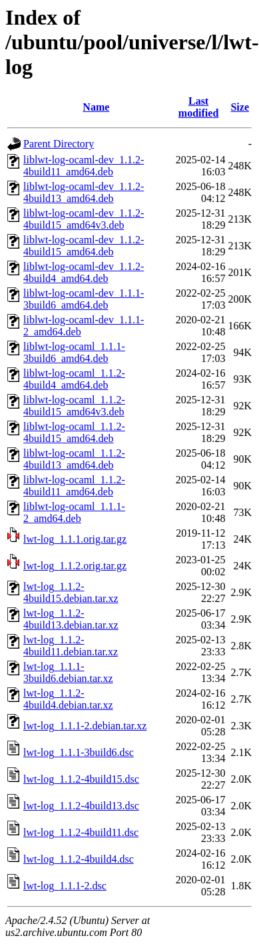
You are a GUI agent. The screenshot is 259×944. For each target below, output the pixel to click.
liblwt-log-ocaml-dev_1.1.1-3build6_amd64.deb (83, 299)
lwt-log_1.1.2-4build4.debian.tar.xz (68, 699)
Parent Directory (58, 143)
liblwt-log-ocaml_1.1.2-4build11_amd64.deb (74, 485)
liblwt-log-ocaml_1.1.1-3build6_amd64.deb (74, 352)
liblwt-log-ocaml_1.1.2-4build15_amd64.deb (74, 432)
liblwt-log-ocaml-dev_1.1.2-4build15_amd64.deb (83, 245)
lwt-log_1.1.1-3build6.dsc (78, 752)
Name (96, 107)
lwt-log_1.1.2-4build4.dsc (78, 859)
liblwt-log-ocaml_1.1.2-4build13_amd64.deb (74, 459)
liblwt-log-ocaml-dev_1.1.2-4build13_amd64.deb (83, 192)
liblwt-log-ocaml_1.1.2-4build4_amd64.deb (74, 379)
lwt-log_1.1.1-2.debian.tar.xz (84, 725)
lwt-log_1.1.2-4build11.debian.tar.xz (70, 645)
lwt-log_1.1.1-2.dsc (65, 885)
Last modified (198, 107)
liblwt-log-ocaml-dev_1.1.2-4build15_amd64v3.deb (83, 219)
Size (239, 107)
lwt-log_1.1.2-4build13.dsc (81, 805)
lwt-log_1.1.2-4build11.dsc (80, 832)
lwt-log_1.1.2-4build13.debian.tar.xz (71, 619)
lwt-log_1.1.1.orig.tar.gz (75, 539)
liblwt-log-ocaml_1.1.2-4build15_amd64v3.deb (74, 405)
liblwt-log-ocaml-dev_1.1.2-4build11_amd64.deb (83, 165)
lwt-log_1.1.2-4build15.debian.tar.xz (71, 592)
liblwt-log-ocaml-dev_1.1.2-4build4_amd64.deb (83, 272)
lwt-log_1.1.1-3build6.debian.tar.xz (68, 672)
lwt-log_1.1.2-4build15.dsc (81, 779)
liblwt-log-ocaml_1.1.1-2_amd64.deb (74, 512)
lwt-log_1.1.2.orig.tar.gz (75, 565)
